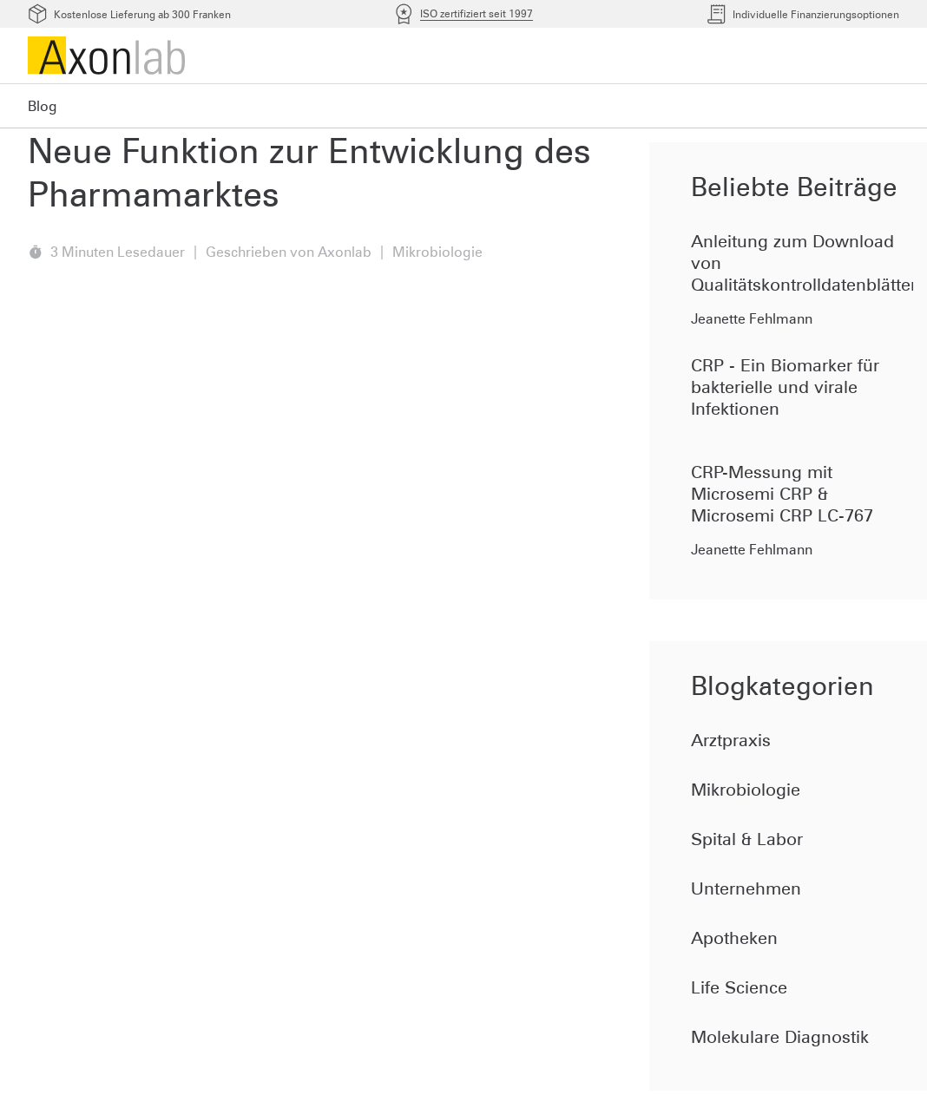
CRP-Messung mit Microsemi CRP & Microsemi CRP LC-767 (782, 494)
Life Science (739, 987)
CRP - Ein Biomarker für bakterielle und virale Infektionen (785, 387)
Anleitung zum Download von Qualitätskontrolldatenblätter (802, 263)
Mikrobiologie (745, 789)
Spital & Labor (747, 839)
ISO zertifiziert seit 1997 (476, 13)
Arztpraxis (731, 740)
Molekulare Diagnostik (780, 1036)
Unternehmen (746, 888)
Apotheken (734, 938)
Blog (42, 106)
